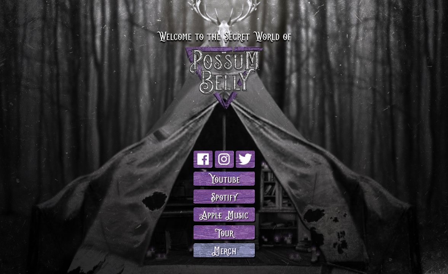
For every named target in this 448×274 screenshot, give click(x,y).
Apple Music (224, 214)
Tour (224, 232)
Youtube (224, 178)
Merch (224, 250)
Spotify (224, 196)
